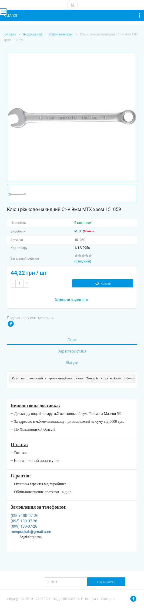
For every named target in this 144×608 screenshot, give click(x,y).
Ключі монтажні (61, 34)
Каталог (72, 15)
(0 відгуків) (82, 261)
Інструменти (32, 34)
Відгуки (72, 362)
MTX (84, 231)
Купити (106, 283)
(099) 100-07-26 (24, 526)
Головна (9, 34)
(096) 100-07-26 (24, 515)
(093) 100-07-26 (24, 521)
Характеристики (72, 351)
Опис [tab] (72, 339)
